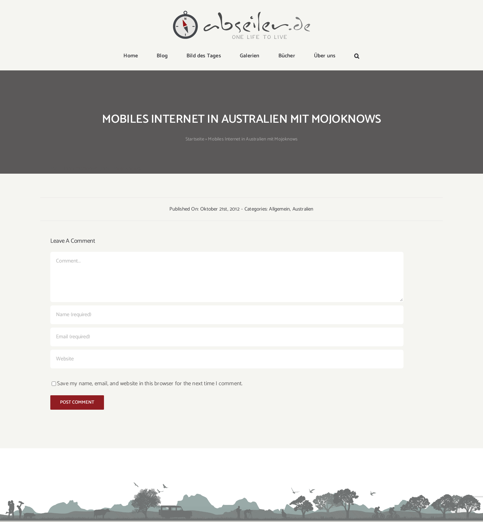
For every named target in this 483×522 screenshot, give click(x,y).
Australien (303, 209)
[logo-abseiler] (241, 10)
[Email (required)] (227, 337)
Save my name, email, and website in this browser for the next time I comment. (150, 383)
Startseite (194, 139)
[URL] (227, 359)
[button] (357, 56)
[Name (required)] (227, 314)
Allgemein (279, 209)
